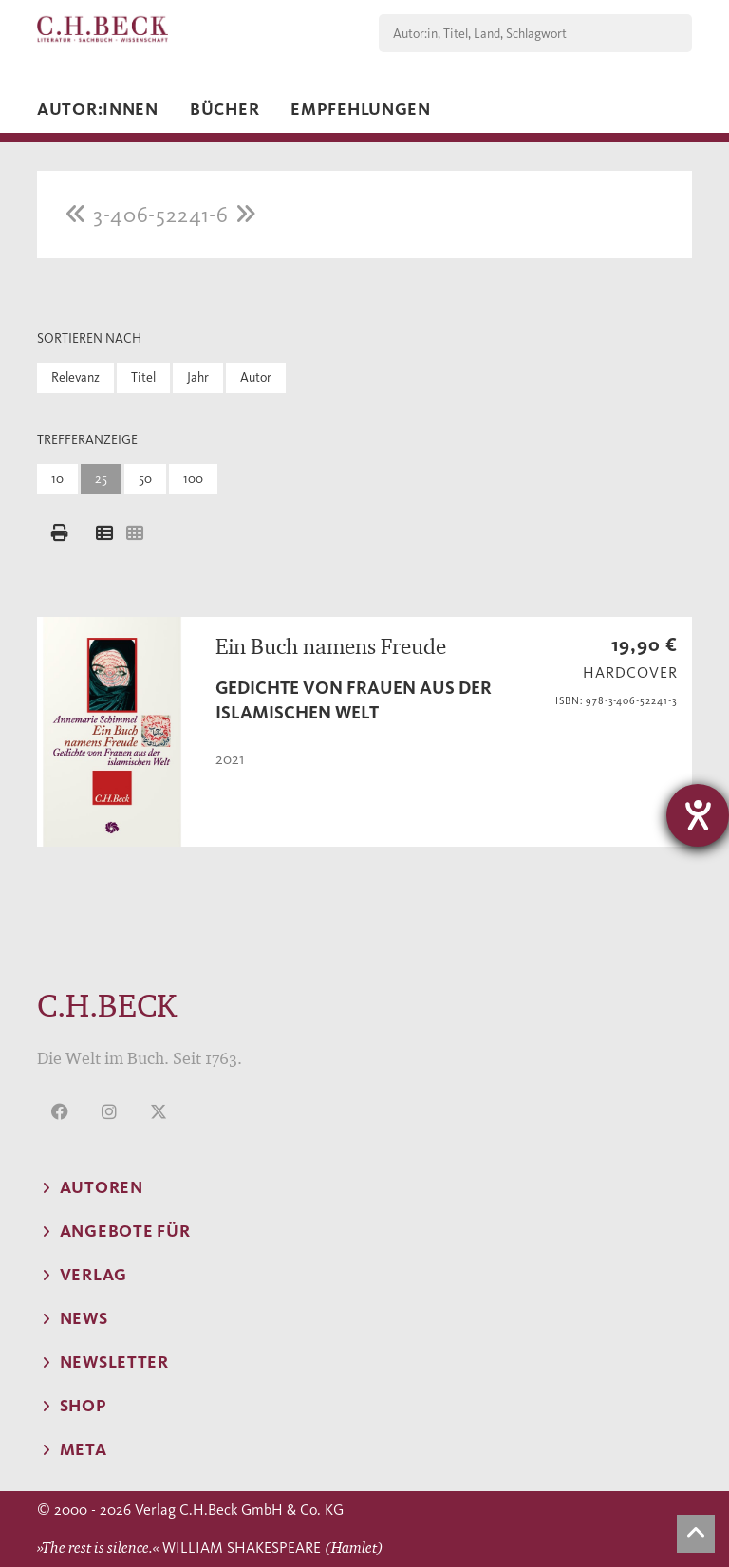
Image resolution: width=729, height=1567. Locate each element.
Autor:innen (98, 109)
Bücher (224, 109)
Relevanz (75, 377)
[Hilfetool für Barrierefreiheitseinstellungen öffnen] (697, 815)
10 (57, 479)
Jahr (198, 377)
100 (193, 479)
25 (101, 479)
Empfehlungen (360, 109)
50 (145, 479)
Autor (255, 377)
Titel (143, 377)
